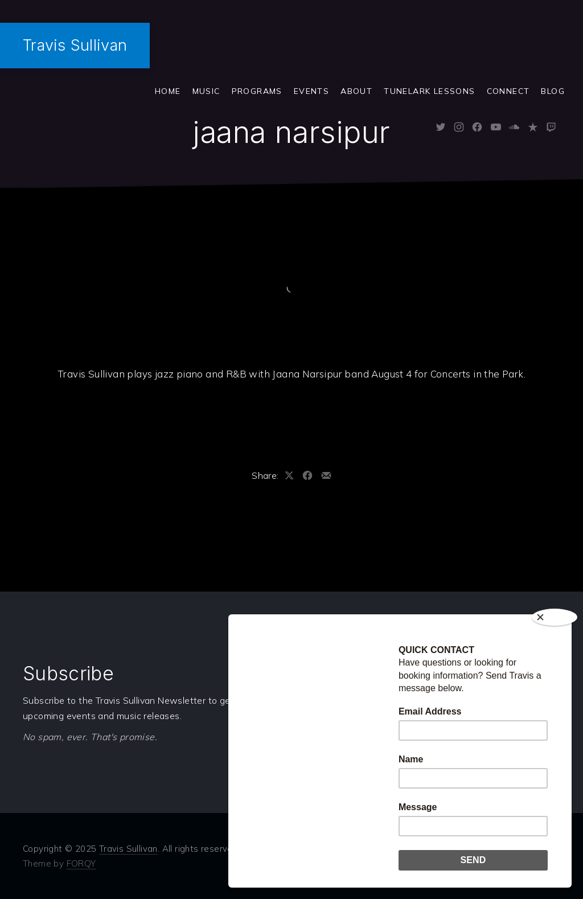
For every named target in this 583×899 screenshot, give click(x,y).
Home (168, 91)
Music (206, 91)
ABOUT (356, 91)
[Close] (554, 617)
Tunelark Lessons (429, 91)
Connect (508, 91)
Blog (553, 91)
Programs (257, 91)
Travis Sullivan (75, 45)
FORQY (81, 863)
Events (311, 91)
